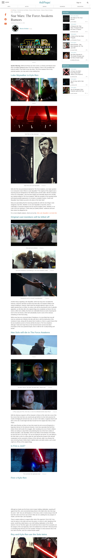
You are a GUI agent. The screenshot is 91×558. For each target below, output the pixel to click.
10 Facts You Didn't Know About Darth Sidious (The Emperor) (76, 73)
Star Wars (73, 24)
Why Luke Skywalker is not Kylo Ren (47, 213)
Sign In (79, 2)
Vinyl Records (74, 15)
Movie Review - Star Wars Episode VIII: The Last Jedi (76, 46)
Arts (9, 6)
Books (44, 6)
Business (62, 6)
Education (80, 6)
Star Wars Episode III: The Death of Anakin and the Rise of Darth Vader (77, 56)
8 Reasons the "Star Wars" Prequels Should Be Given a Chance (76, 28)
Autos (26, 6)
